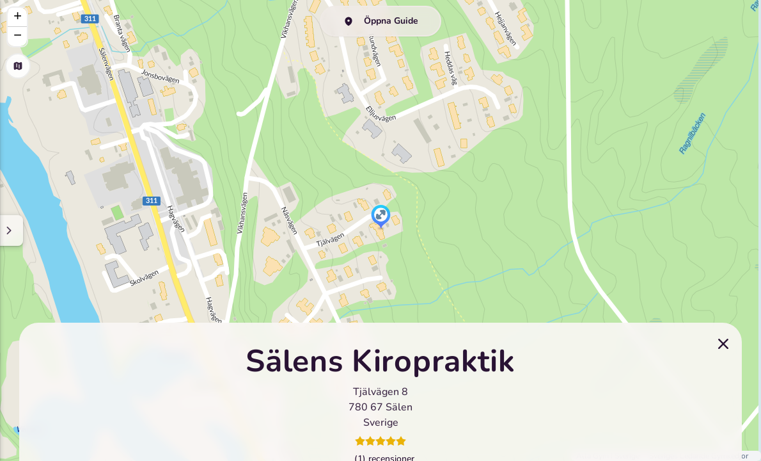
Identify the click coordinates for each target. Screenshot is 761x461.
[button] (380, 217)
